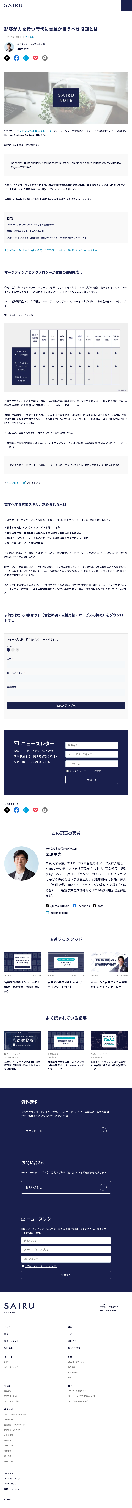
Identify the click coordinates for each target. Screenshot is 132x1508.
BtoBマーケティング (76, 1362)
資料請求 (8, 1347)
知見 (70, 1356)
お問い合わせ (74, 1347)
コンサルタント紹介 (12, 1401)
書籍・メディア (11, 1340)
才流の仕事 (8, 1435)
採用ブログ (8, 1445)
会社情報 (7, 1390)
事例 (6, 1333)
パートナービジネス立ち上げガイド (82, 1396)
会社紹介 (8, 1385)
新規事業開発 (73, 1372)
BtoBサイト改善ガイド (77, 1390)
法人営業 (29, 36)
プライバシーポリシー (12, 1478)
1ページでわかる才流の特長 (15, 1414)
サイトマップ (9, 1473)
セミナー (72, 1333)
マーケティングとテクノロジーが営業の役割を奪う (30, 224)
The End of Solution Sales (31, 131)
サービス (8, 1356)
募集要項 (7, 1451)
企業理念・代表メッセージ (14, 1424)
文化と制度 (8, 1419)
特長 (70, 1327)
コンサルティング (11, 1367)
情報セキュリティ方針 (12, 1489)
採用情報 (8, 1409)
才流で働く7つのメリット (14, 1430)
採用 (70, 1377)
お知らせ (72, 1340)
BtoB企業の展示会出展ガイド (79, 1401)
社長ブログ (8, 1461)
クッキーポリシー (11, 1483)
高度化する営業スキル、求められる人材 (25, 231)
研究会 (6, 1362)
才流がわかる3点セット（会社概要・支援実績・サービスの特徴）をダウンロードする (46, 237)
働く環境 (7, 1456)
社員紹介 (7, 1440)
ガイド (71, 1385)
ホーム (7, 1327)
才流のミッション (11, 1396)
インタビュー (14, 482)
